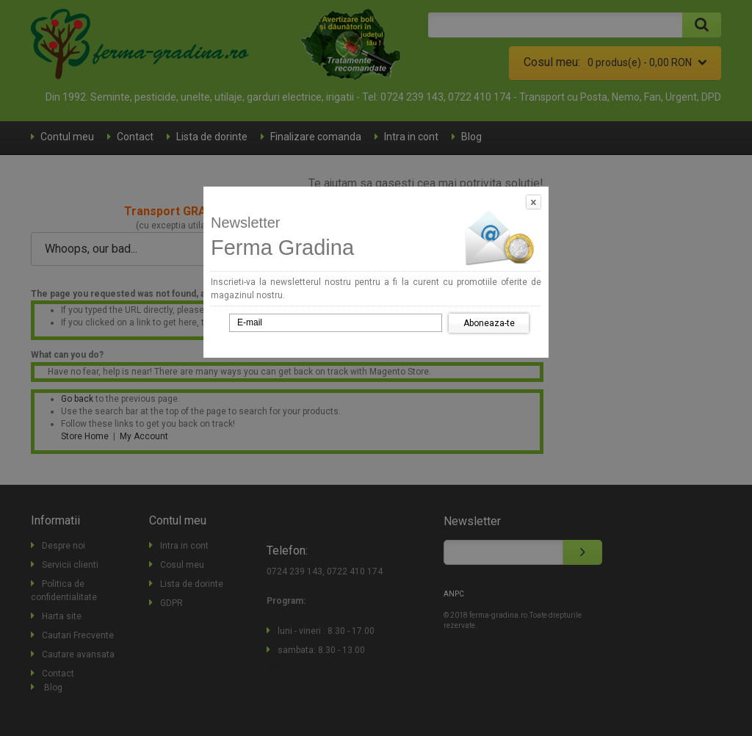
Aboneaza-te (489, 323)
